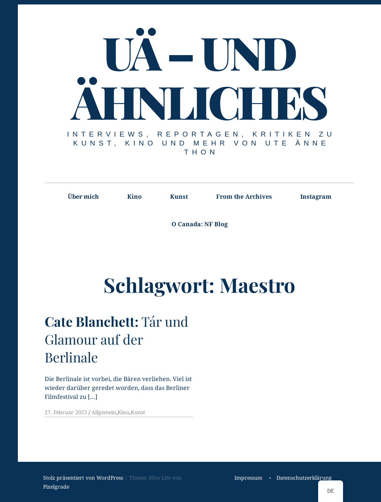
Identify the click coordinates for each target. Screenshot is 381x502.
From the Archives (244, 196)
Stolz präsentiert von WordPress (83, 477)
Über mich (83, 196)
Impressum (248, 477)
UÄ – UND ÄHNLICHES (198, 76)
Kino (134, 196)
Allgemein (104, 412)
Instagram (316, 196)
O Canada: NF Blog (200, 224)
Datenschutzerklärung (304, 477)
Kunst (179, 196)
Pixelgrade (56, 486)
